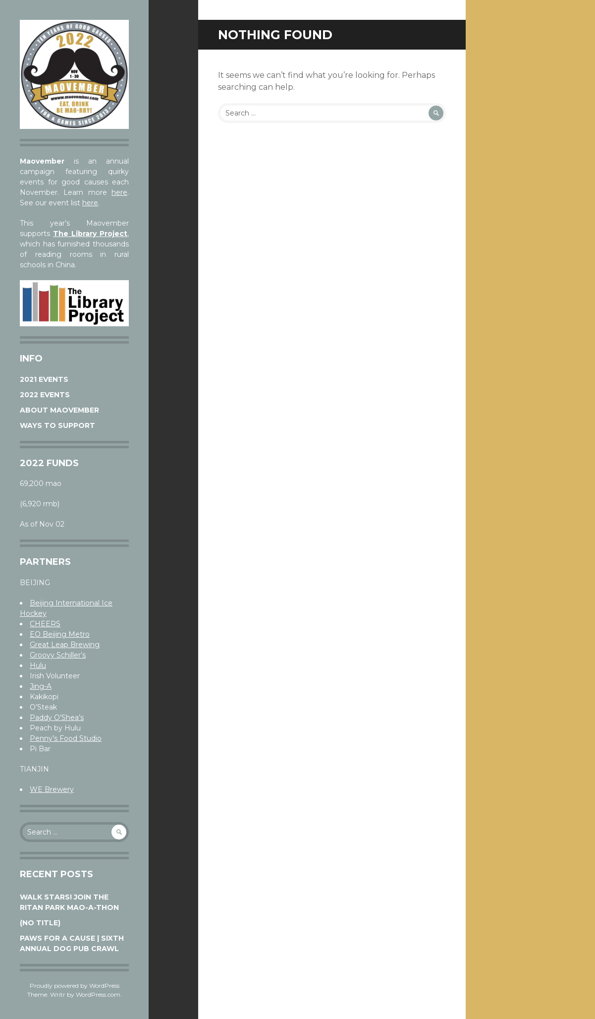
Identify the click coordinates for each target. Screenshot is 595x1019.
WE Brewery (52, 789)
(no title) (40, 922)
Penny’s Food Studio (66, 738)
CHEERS (45, 623)
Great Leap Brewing (65, 644)
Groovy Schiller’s (58, 655)
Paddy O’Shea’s (57, 717)
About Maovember (59, 410)
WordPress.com (98, 994)
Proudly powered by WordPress (74, 985)
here (119, 192)
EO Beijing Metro (60, 634)
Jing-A (41, 686)
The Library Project (90, 233)
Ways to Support (57, 425)
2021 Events (44, 379)
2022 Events (45, 394)
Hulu (38, 665)
